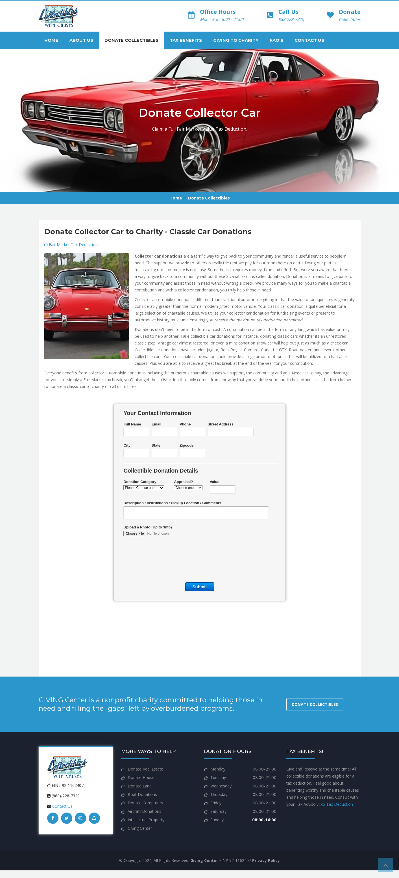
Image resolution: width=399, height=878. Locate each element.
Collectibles (350, 19)
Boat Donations (142, 794)
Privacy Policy (266, 860)
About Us (81, 40)
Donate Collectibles (131, 40)
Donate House (141, 777)
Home (51, 40)
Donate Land (140, 786)
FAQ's (276, 40)
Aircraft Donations (144, 811)
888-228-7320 (291, 19)
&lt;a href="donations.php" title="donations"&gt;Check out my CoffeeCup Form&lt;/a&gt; (199, 529)
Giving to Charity (235, 40)
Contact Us (309, 40)
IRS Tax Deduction (336, 804)
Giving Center (140, 828)
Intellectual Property (146, 819)
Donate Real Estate (145, 769)
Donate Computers (145, 802)
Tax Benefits (186, 40)
